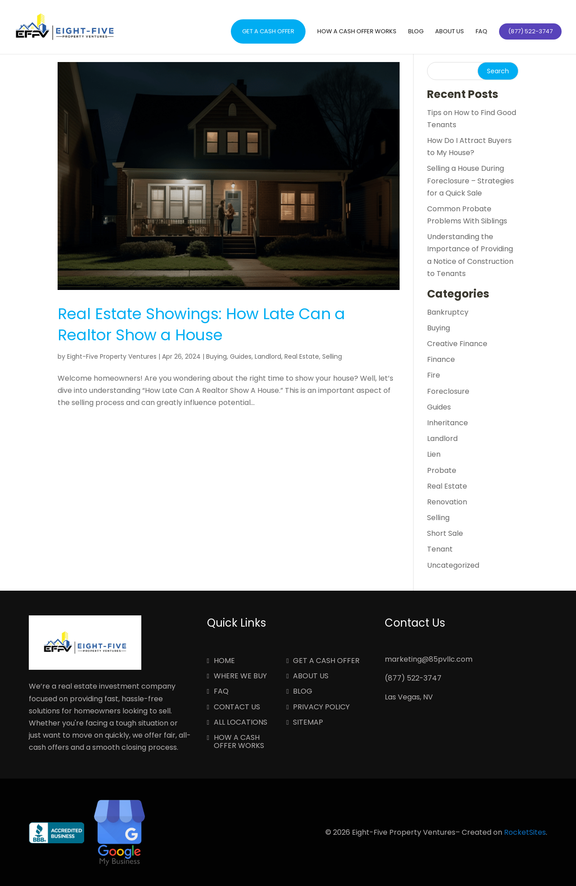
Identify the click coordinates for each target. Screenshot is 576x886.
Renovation (447, 502)
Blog (415, 32)
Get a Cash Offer (268, 31)
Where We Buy (240, 676)
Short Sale (445, 533)
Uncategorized (453, 565)
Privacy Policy (321, 707)
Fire (433, 375)
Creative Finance (457, 343)
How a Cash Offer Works (356, 32)
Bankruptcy (447, 312)
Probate (441, 470)
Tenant (440, 549)
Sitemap (308, 722)
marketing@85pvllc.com (428, 659)
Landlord (268, 356)
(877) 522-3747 (413, 678)
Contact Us (237, 707)
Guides (241, 356)
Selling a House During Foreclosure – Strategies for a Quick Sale (470, 180)
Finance (441, 359)
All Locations (240, 722)
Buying (216, 356)
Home (224, 661)
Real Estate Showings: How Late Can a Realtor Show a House (201, 324)
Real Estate (301, 356)
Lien (434, 454)
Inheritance (447, 423)
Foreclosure (448, 391)
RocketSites (525, 832)
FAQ (481, 32)
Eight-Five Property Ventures (112, 356)
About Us (449, 32)
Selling (332, 356)
